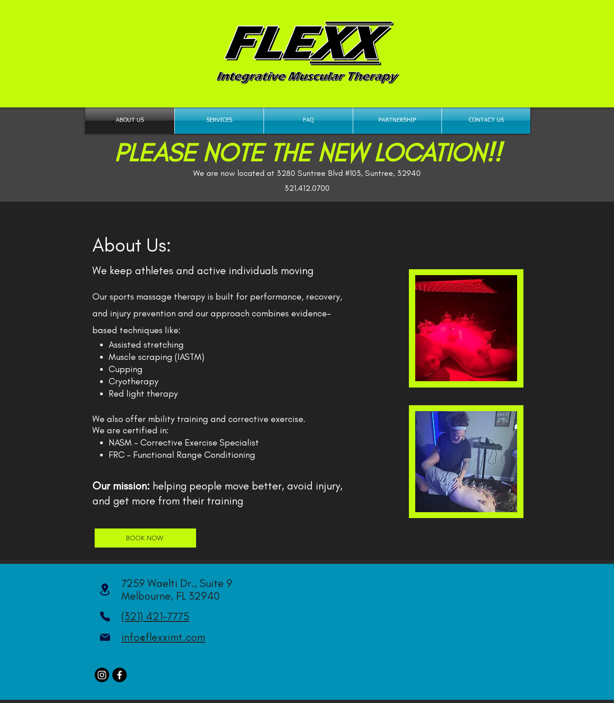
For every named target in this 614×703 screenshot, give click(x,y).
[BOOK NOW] (145, 538)
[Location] (104, 589)
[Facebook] (119, 675)
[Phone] (105, 616)
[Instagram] (102, 675)
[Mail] (104, 637)
